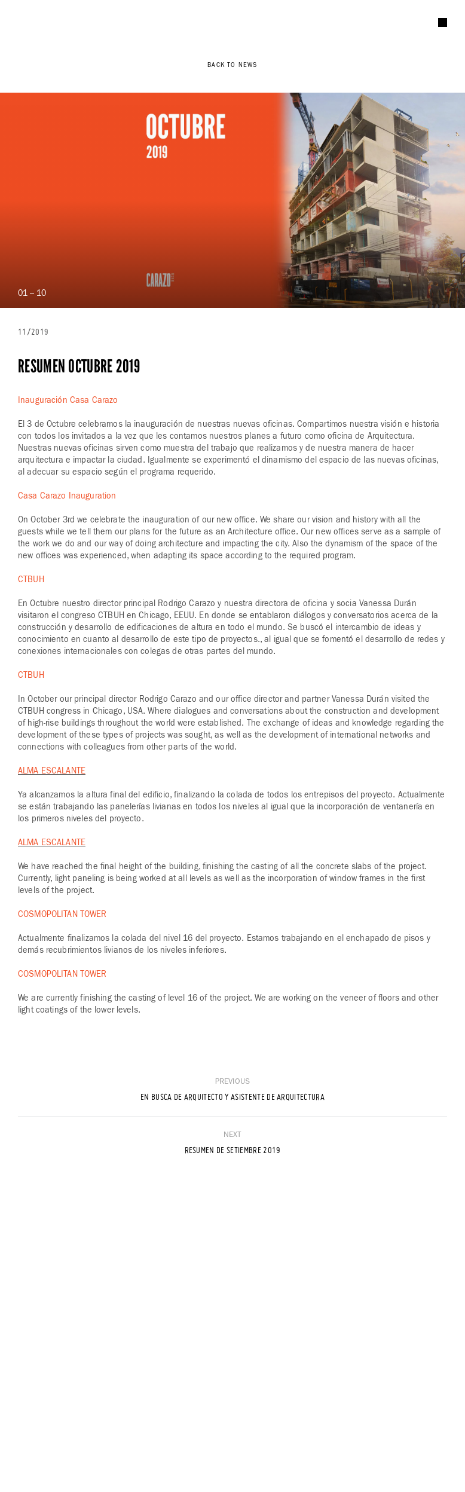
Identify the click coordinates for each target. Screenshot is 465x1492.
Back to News (232, 65)
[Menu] (442, 22)
